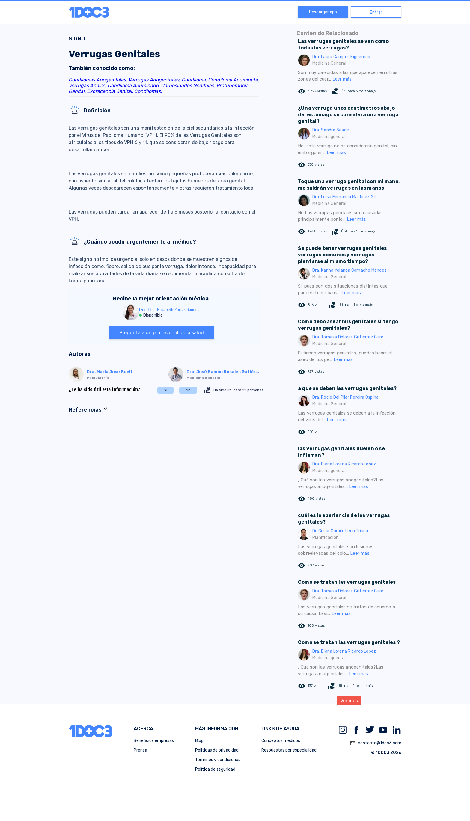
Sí (165, 390)
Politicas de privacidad (217, 750)
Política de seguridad (215, 769)
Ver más (349, 701)
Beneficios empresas (154, 740)
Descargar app (323, 12)
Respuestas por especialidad (289, 750)
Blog (199, 740)
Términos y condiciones (217, 759)
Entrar (376, 12)
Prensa (140, 750)
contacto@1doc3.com (375, 743)
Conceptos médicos (280, 740)
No (188, 390)
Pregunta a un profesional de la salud (161, 332)
